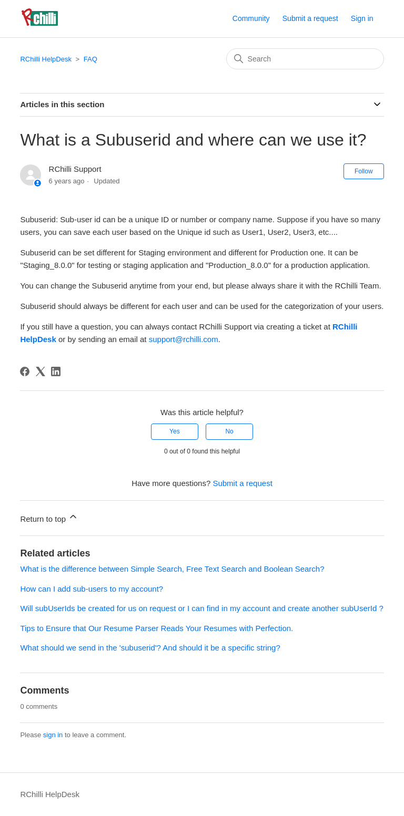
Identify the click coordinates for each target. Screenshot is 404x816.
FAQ (90, 59)
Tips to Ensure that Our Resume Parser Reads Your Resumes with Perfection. (156, 628)
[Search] (305, 58)
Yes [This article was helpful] (174, 431)
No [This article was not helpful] (229, 431)
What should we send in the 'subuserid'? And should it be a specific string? (150, 647)
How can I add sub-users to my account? (91, 588)
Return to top (49, 517)
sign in (53, 735)
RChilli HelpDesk (46, 59)
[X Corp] (40, 371)
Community (251, 18)
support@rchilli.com (183, 339)
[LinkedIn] (55, 371)
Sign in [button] (362, 18)
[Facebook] (24, 371)
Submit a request (310, 18)
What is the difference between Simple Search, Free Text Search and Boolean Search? (172, 568)
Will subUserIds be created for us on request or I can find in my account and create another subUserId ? (201, 608)
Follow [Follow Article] (364, 171)
